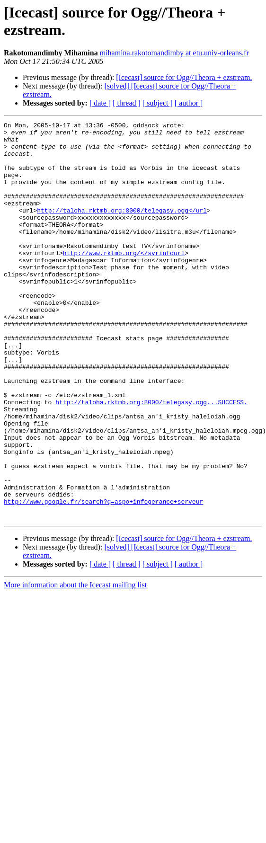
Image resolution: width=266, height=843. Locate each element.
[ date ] (100, 103)
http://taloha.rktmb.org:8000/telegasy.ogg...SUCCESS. (151, 441)
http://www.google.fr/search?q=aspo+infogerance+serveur (103, 561)
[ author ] (189, 103)
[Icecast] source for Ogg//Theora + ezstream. (184, 77)
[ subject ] (157, 103)
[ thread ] (127, 103)
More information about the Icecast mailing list (75, 647)
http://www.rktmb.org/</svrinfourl (124, 262)
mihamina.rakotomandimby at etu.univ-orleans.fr (174, 53)
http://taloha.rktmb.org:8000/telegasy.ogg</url (122, 211)
